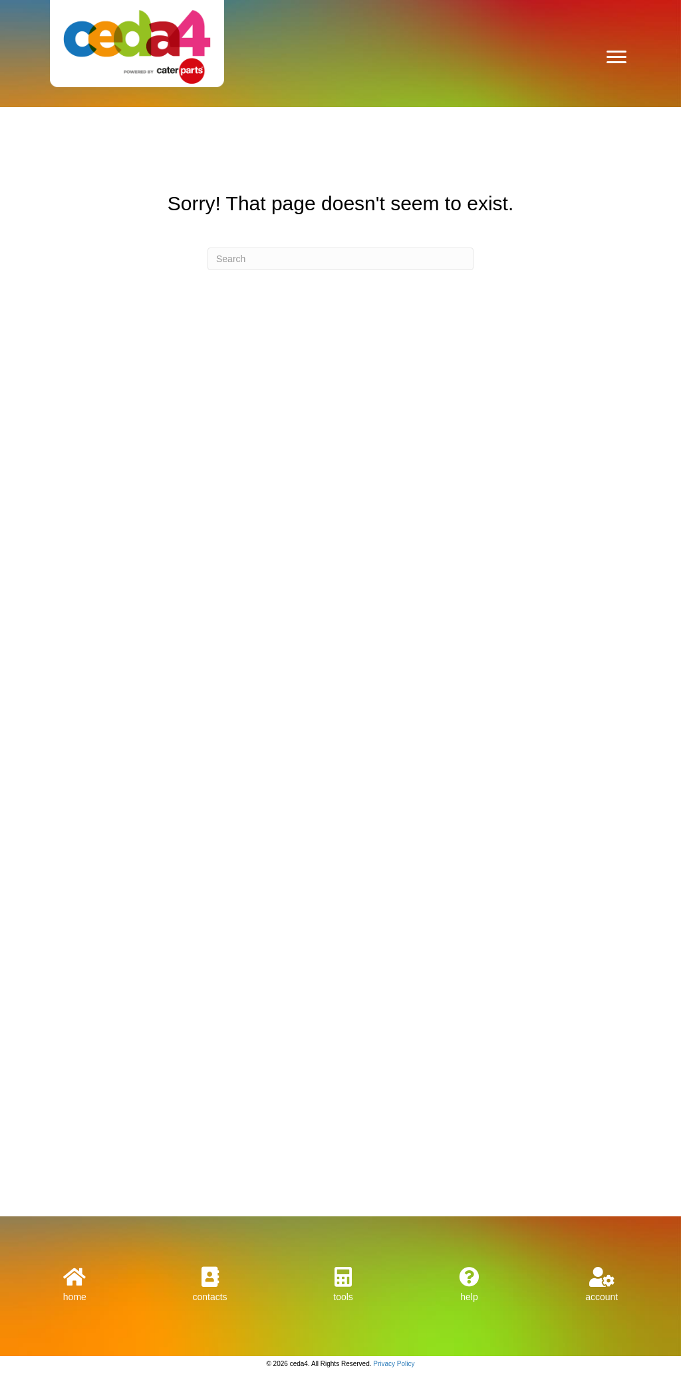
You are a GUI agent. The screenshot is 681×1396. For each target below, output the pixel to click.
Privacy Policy (393, 1363)
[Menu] (616, 57)
